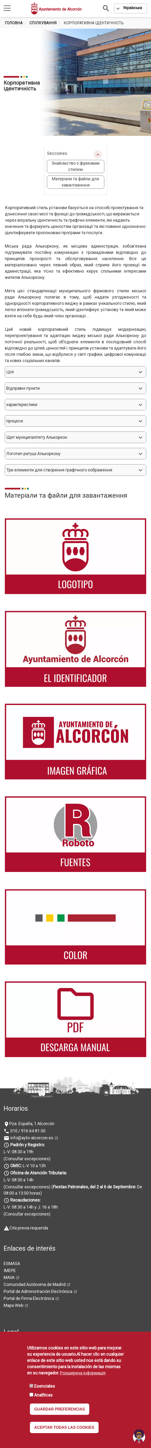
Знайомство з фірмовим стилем (75, 166)
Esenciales (44, 1386)
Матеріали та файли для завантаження (75, 182)
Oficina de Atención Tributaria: (38, 1172)
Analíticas (43, 1395)
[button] (75, 371)
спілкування (43, 23)
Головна (13, 23)
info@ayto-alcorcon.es (31, 1137)
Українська (132, 8)
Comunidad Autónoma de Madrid (35, 1284)
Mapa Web (13, 1305)
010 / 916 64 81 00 (27, 1130)
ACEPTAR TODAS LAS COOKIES (64, 1427)
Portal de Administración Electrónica (38, 1291)
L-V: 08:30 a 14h (19, 1179)
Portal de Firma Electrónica (29, 1298)
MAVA (9, 1277)
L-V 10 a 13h (27, 1165)
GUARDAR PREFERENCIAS (59, 1409)
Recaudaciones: (25, 1200)
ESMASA (12, 1263)
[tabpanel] (75, 82)
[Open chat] (139, 1436)
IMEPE (10, 1270)
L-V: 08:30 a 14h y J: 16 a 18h (31, 1207)
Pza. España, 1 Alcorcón (31, 1123)
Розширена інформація (83, 1372)
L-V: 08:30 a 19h (19, 1151)
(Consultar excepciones (26, 1158)
